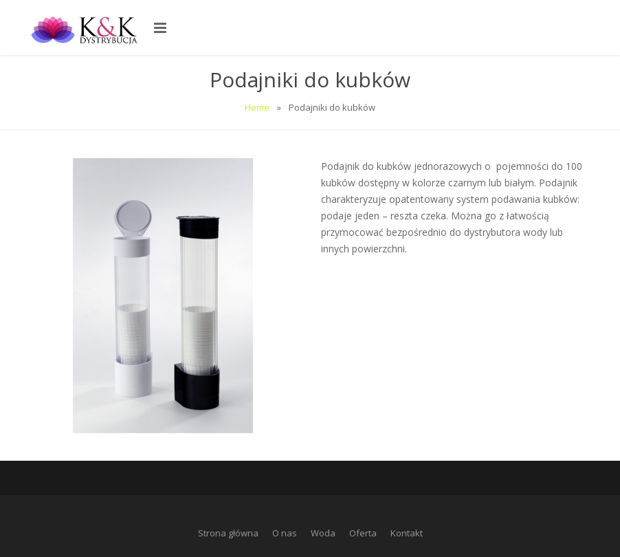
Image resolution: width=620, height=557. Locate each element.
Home (257, 107)
